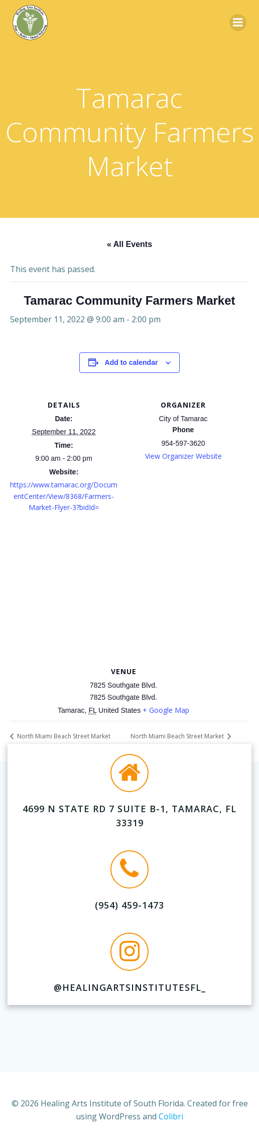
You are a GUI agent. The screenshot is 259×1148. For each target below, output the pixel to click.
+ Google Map (166, 710)
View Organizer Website (183, 456)
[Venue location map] (129, 592)
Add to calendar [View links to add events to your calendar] (131, 362)
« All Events (129, 244)
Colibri (171, 1116)
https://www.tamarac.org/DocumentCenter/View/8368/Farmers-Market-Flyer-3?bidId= (63, 496)
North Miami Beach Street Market (63, 736)
